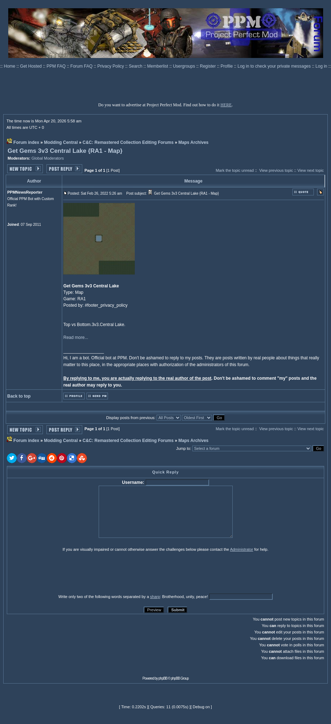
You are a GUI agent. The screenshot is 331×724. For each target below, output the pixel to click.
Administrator (241, 549)
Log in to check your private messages (274, 66)
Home (10, 66)
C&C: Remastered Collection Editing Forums (128, 142)
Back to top (18, 396)
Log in (321, 66)
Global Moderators (47, 158)
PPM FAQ (56, 66)
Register (208, 66)
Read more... (75, 337)
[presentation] (62, 573)
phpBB (162, 678)
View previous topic (276, 170)
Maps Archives (193, 142)
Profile (227, 66)
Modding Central (61, 142)
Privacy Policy (111, 66)
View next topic (310, 170)
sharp (155, 596)
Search (136, 66)
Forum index (26, 142)
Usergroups (184, 66)
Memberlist (158, 66)
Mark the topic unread (234, 170)
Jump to (183, 448)
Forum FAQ (82, 66)
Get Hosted (31, 66)
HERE (226, 104)
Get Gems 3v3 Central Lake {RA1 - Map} (65, 150)
